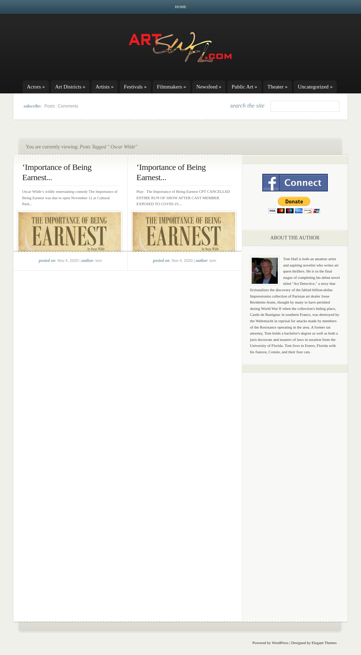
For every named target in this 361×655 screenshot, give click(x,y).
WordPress (280, 643)
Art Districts (70, 87)
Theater (278, 87)
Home (180, 7)
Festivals (135, 87)
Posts (49, 106)
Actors (36, 87)
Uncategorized (315, 87)
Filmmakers (171, 87)
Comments (68, 106)
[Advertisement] (295, 488)
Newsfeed (208, 87)
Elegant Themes (324, 643)
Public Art (244, 87)
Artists (105, 87)
